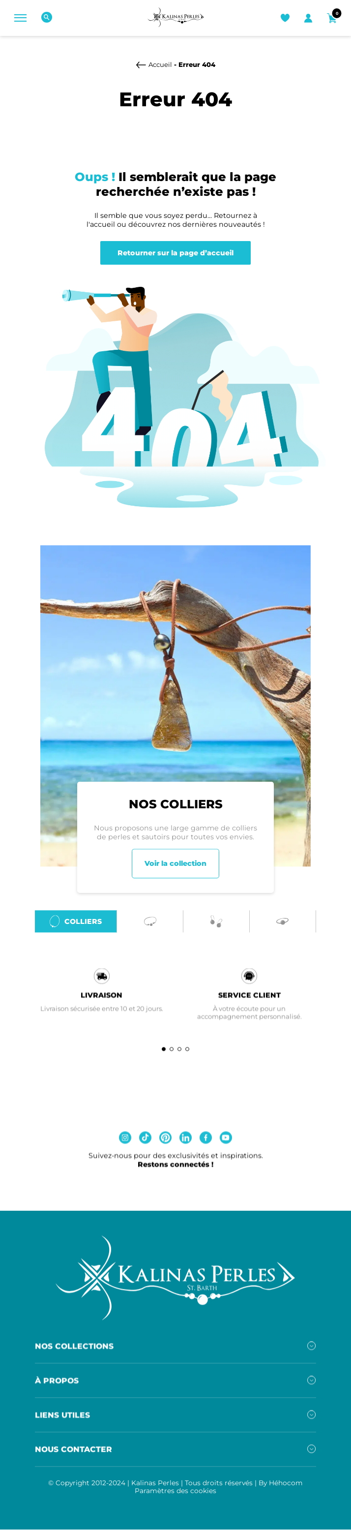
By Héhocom (281, 1488)
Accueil (160, 64)
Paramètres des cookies (175, 1495)
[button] (164, 1054)
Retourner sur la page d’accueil (175, 252)
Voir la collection (175, 868)
